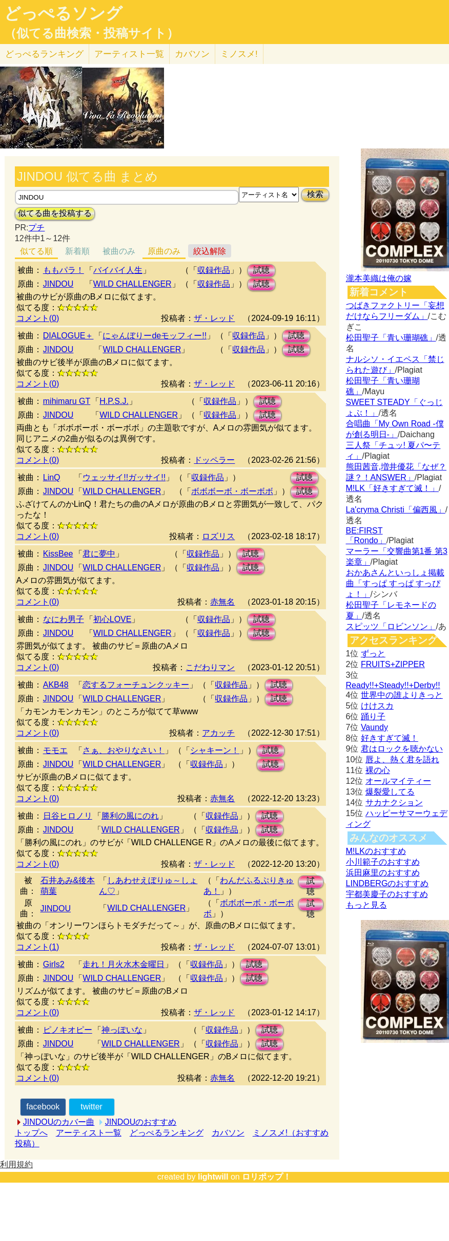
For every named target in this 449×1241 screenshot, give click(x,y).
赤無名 (222, 601)
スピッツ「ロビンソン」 (391, 626)
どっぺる (44, 54)
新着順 (77, 251)
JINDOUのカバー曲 (59, 1122)
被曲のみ (119, 251)
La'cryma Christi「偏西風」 (395, 509)
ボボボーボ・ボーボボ (232, 491)
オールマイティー (398, 781)
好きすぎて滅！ (389, 738)
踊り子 (373, 716)
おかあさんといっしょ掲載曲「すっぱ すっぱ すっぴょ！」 (395, 583)
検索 (315, 194)
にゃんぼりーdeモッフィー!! (155, 335)
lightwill (213, 1176)
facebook (42, 1106)
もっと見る (366, 905)
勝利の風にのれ (130, 815)
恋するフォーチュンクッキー (136, 684)
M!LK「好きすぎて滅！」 (392, 488)
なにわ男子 (63, 619)
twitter (91, 1106)
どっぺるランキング (166, 1132)
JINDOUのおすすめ (141, 1122)
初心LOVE (112, 619)
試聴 (261, 270)
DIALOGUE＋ (68, 335)
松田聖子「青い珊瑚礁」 (391, 337)
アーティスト (129, 54)
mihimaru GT (66, 401)
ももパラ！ (63, 270)
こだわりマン (210, 667)
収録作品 (213, 270)
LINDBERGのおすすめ (387, 883)
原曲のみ (164, 251)
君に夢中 (99, 553)
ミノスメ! (239, 54)
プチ (36, 227)
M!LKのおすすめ (376, 851)
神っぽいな (121, 1029)
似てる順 (36, 251)
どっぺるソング (63, 13)
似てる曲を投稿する (55, 213)
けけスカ (377, 705)
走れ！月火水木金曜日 (124, 964)
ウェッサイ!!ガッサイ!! (124, 477)
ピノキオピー (67, 1029)
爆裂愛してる (390, 791)
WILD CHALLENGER (132, 284)
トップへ (31, 1132)
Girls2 (54, 964)
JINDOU (58, 284)
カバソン (192, 54)
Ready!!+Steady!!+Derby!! (393, 685)
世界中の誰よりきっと (402, 695)
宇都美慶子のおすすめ (387, 894)
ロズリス (218, 536)
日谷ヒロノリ (67, 815)
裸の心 (377, 770)
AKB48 (56, 684)
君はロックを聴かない (402, 748)
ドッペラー (214, 460)
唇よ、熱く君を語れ (402, 759)
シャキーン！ (214, 750)
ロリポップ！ (266, 1176)
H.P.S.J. (114, 401)
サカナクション (394, 802)
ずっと (373, 653)
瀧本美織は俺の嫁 (379, 278)
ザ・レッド (214, 318)
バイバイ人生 (117, 270)
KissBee (58, 553)
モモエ (55, 750)
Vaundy (374, 727)
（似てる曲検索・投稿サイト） (91, 33)
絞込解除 (209, 251)
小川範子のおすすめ (383, 862)
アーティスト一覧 (88, 1132)
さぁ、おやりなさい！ (124, 750)
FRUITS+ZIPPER (393, 664)
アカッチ (218, 733)
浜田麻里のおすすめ (383, 872)
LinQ (51, 477)
